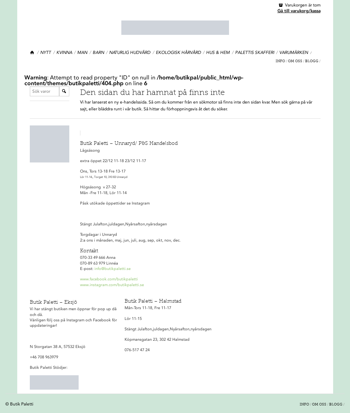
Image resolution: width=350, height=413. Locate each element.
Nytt (45, 52)
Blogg (311, 61)
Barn (98, 52)
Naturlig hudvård (129, 52)
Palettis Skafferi (254, 52)
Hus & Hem (218, 52)
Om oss (295, 61)
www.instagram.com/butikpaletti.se (112, 285)
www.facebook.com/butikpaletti (109, 279)
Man (82, 52)
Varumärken (293, 52)
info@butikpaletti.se (112, 268)
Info (280, 61)
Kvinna (64, 52)
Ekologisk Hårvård (178, 52)
